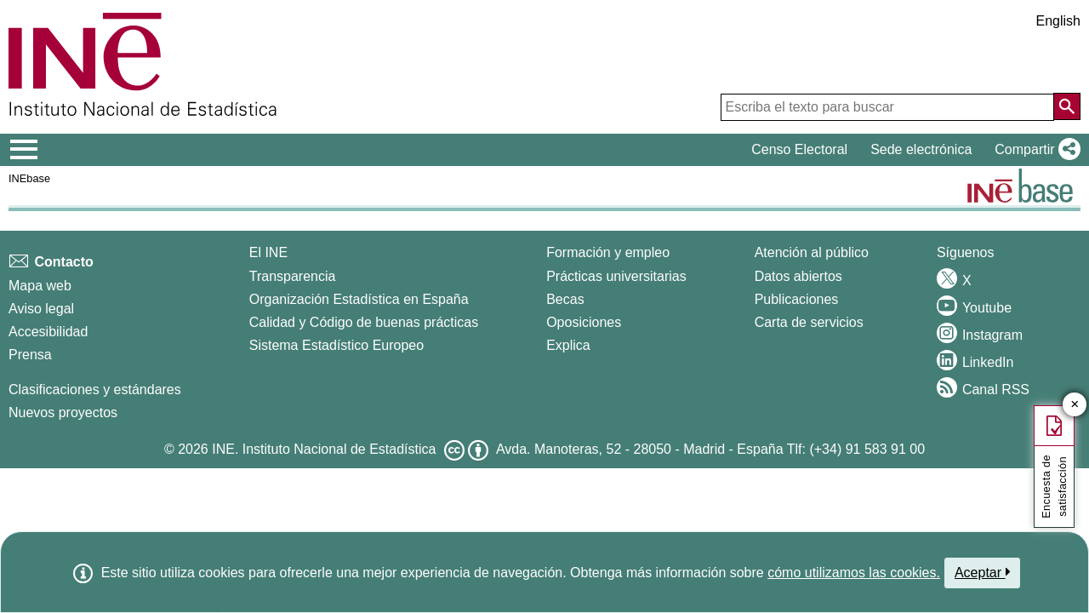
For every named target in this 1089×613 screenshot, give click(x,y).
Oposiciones (583, 322)
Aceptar (982, 572)
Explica (568, 345)
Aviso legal (41, 308)
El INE (268, 252)
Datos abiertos (798, 276)
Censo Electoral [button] (799, 149)
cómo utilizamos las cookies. (853, 572)
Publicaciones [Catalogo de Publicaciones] (797, 299)
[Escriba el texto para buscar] (887, 107)
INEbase (29, 178)
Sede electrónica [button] (921, 149)
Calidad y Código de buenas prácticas (364, 322)
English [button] (1058, 21)
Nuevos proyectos (63, 412)
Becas (565, 299)
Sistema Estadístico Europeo (336, 345)
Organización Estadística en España (359, 299)
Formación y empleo (608, 252)
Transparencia (292, 276)
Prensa (30, 354)
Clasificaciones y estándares (95, 389)
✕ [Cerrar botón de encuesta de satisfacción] (1075, 405)
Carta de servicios (809, 322)
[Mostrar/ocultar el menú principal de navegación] (24, 150)
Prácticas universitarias (616, 276)
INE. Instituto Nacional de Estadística (324, 449)
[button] (1034, 150)
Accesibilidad (48, 331)
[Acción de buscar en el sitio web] (1066, 106)
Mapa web (40, 285)
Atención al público (812, 252)
